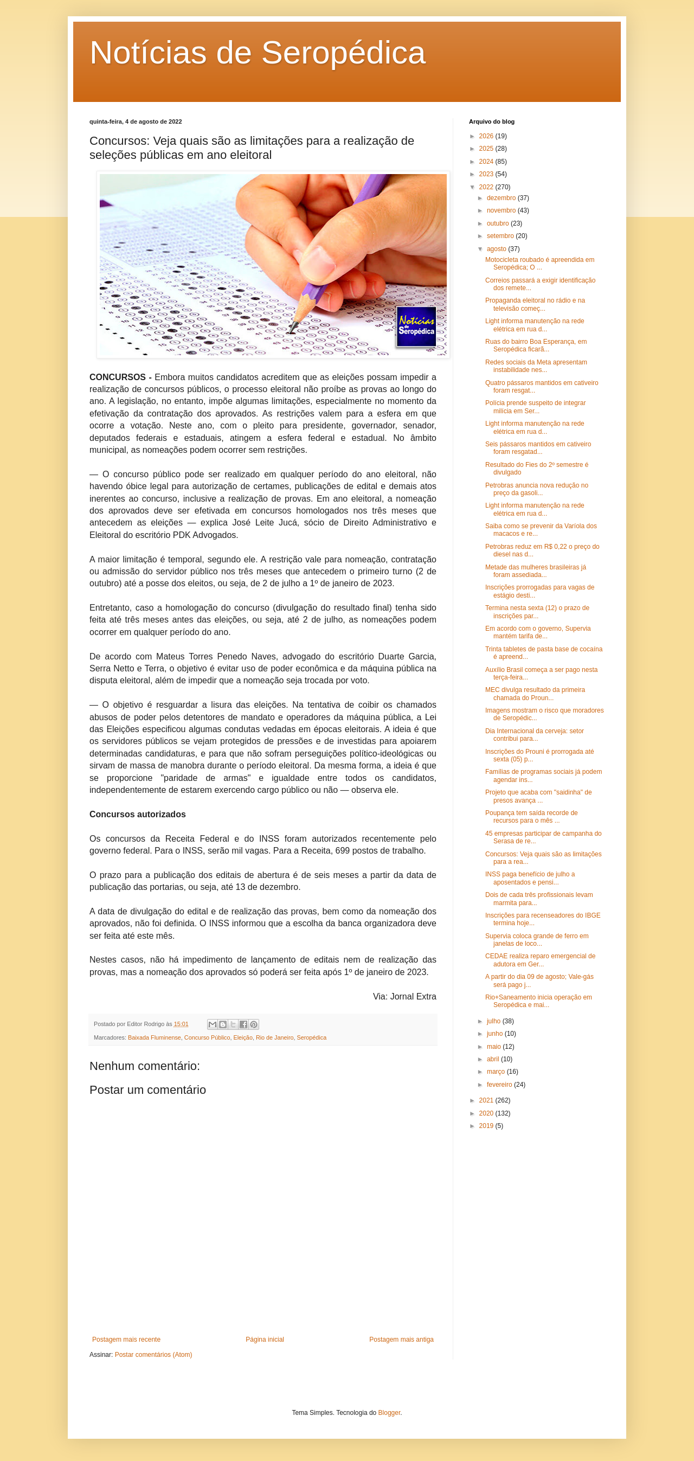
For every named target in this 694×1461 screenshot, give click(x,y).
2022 (487, 187)
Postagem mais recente (126, 1339)
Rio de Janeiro (275, 1037)
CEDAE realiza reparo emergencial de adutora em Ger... (540, 959)
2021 (487, 1100)
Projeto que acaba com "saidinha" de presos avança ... (538, 796)
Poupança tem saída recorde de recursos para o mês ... (531, 816)
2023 (487, 174)
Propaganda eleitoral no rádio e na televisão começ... (535, 304)
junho (496, 1033)
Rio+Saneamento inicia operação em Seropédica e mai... (538, 1001)
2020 (487, 1113)
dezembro (502, 198)
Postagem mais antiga (401, 1339)
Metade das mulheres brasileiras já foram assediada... (535, 571)
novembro (502, 210)
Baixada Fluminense (154, 1037)
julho (495, 1021)
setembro (501, 236)
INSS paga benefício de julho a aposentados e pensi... (530, 878)
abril (494, 1059)
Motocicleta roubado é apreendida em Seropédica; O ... (539, 263)
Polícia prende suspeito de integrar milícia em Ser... (535, 406)
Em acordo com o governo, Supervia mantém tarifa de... (538, 632)
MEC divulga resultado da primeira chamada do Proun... (535, 693)
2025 (487, 148)
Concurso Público (207, 1037)
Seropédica (312, 1037)
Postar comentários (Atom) (153, 1355)
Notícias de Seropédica (257, 52)
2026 (487, 136)
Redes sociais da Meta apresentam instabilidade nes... (536, 366)
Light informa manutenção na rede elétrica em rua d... (534, 324)
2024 (487, 161)
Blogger (389, 1413)
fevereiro (500, 1084)
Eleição (242, 1037)
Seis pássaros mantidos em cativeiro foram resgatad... (538, 448)
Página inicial (265, 1339)
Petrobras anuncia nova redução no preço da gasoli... (536, 489)
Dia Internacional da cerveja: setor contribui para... (534, 734)
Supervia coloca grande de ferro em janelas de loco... (537, 939)
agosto (497, 249)
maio (495, 1046)
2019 (487, 1126)
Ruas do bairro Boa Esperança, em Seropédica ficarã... (536, 345)
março (497, 1071)
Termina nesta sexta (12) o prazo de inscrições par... (537, 611)
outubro (499, 223)
